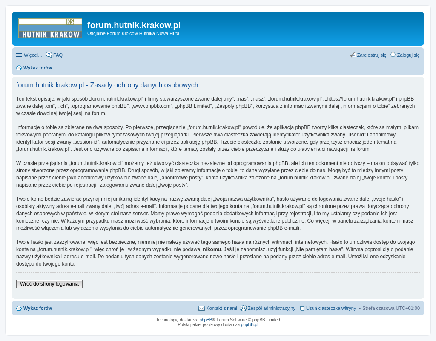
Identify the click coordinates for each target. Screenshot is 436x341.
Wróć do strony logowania (49, 284)
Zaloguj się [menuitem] (408, 55)
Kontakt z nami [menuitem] (221, 308)
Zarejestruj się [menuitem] (372, 55)
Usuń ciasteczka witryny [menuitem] (331, 308)
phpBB (206, 320)
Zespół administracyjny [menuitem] (271, 308)
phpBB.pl (249, 324)
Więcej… (33, 55)
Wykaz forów (37, 308)
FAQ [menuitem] (58, 55)
